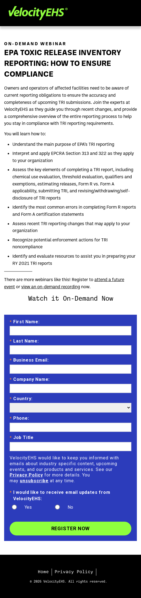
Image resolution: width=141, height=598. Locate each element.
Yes (28, 507)
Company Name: (30, 379)
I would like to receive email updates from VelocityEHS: (60, 495)
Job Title (22, 437)
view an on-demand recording (50, 286)
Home (43, 571)
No (70, 507)
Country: (21, 399)
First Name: (25, 322)
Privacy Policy (26, 475)
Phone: (19, 418)
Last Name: (24, 341)
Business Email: (29, 360)
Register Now (70, 528)
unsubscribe (34, 480)
